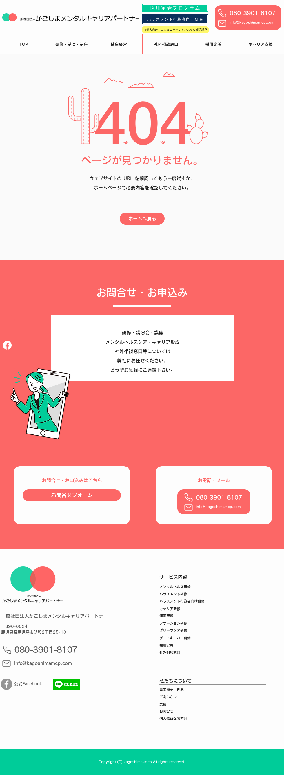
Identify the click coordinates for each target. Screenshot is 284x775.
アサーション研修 (173, 623)
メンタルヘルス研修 (175, 586)
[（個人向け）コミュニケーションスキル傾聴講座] (175, 29)
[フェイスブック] (7, 345)
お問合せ (166, 711)
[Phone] (222, 13)
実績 (162, 704)
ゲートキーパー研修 (175, 638)
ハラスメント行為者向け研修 (182, 601)
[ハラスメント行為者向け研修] (175, 19)
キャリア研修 (169, 609)
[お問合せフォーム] (72, 495)
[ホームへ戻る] (142, 219)
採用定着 (166, 645)
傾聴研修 (166, 615)
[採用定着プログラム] (175, 7)
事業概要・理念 (171, 689)
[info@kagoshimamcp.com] (45, 663)
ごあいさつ (168, 697)
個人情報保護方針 (173, 718)
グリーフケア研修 (173, 630)
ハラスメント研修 (173, 594)
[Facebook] (6, 684)
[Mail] (222, 23)
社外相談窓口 (169, 652)
